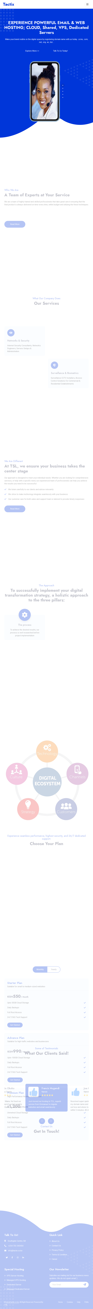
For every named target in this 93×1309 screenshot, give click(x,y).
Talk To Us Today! (60, 50)
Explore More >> (32, 50)
